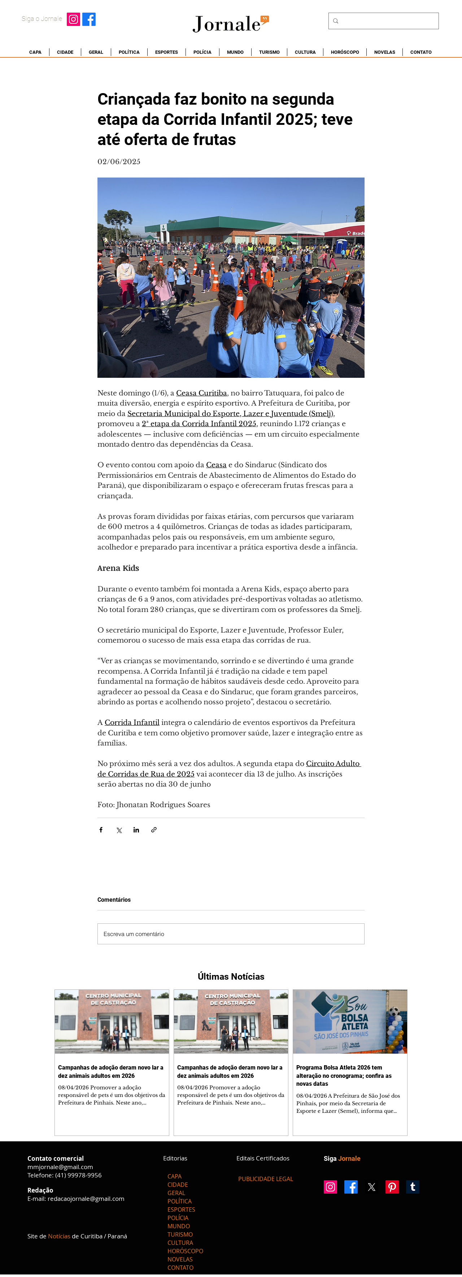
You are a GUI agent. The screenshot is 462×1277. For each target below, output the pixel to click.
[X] (371, 1187)
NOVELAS (180, 1259)
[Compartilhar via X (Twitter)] (118, 829)
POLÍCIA (177, 1218)
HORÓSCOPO (185, 1251)
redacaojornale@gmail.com (86, 1198)
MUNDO (178, 1226)
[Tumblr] (412, 1187)
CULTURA (180, 1243)
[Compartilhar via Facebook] (100, 829)
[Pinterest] (392, 1187)
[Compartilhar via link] (154, 829)
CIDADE (177, 1185)
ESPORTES (181, 1209)
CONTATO (180, 1268)
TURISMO (180, 1234)
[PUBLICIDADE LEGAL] (265, 1178)
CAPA (174, 1176)
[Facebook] (89, 19)
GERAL (176, 1193)
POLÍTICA (179, 1201)
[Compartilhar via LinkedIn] (136, 829)
